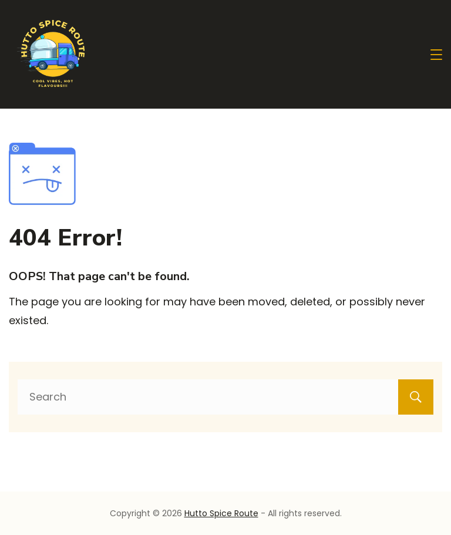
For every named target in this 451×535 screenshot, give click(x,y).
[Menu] (436, 54)
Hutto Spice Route (221, 513)
